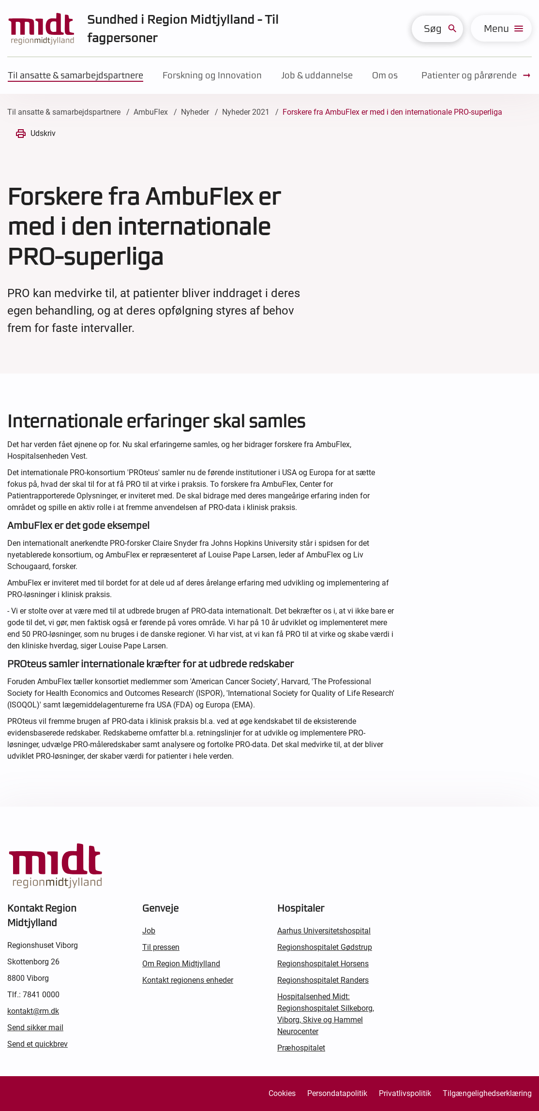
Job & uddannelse (317, 75)
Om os (385, 75)
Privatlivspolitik (405, 1093)
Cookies (282, 1093)
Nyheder (195, 112)
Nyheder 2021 (246, 112)
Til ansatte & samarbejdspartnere (75, 75)
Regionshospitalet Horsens (323, 963)
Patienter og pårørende (476, 75)
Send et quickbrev (37, 1044)
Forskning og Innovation (212, 75)
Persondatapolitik (337, 1093)
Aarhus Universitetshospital (324, 930)
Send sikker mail (35, 1027)
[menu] (501, 28)
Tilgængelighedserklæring (487, 1093)
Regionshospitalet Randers (323, 980)
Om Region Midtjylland (181, 963)
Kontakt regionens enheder (187, 980)
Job (148, 930)
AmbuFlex (151, 112)
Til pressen (161, 947)
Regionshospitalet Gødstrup (324, 947)
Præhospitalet (301, 1047)
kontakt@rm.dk (33, 1011)
